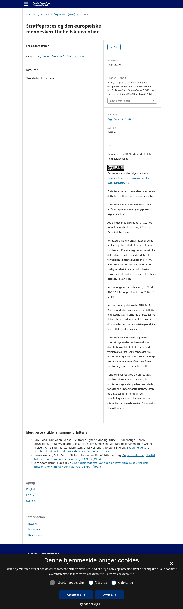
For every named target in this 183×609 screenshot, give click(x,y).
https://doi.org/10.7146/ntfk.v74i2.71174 (58, 56)
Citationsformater (120, 101)
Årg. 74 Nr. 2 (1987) (64, 14)
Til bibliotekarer (35, 535)
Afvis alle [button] (109, 595)
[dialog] (91, 581)
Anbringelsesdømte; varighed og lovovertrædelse (104, 463)
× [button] (171, 565)
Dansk (30, 495)
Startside (31, 14)
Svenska (31, 500)
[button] (91, 604)
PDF (115, 47)
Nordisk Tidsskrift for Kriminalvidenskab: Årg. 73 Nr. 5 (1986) (94, 457)
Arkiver (45, 14)
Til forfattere (33, 529)
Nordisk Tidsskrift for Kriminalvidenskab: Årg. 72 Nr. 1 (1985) (91, 464)
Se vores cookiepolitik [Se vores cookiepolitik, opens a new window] (119, 574)
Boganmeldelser (137, 447)
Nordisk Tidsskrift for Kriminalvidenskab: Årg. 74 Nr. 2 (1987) (72, 451)
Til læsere (31, 523)
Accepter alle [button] (76, 594)
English (31, 489)
